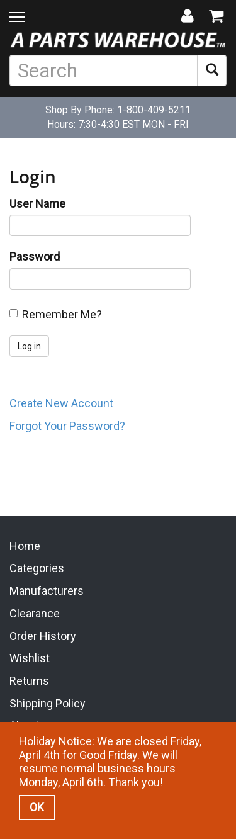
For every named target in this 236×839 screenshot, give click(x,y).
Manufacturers (46, 589)
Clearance (34, 611)
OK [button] (37, 807)
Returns (29, 678)
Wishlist (29, 656)
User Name (37, 203)
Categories (36, 566)
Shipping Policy (47, 701)
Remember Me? (62, 314)
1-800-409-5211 (154, 110)
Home (24, 544)
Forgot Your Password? (67, 425)
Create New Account (61, 403)
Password (34, 256)
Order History (42, 634)
